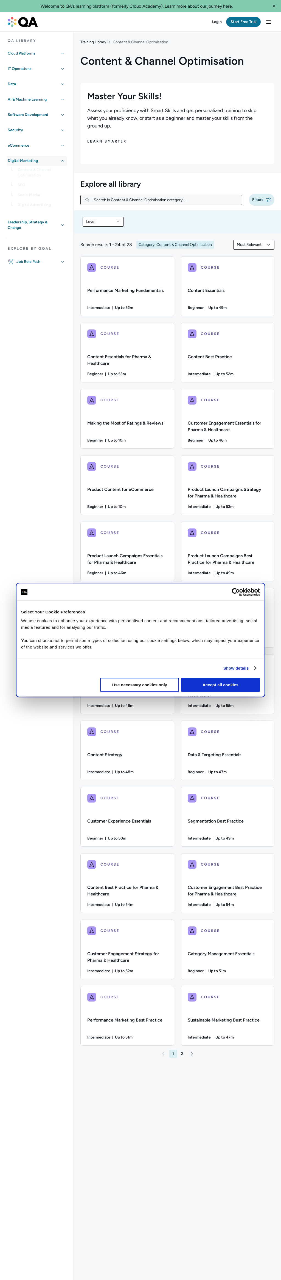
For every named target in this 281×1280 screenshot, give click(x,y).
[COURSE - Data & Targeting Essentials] (228, 750)
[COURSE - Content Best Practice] (228, 352)
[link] (41, 174)
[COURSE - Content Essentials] (228, 286)
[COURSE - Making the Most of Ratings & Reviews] (127, 419)
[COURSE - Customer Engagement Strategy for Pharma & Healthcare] (127, 949)
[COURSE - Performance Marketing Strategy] (127, 684)
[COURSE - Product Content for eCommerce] (127, 485)
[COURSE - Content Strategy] (127, 750)
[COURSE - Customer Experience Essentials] (127, 817)
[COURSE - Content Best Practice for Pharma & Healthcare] (127, 883)
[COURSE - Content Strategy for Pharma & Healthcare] (228, 684)
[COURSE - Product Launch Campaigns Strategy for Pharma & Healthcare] (228, 485)
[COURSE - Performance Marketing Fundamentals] (127, 286)
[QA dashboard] (22, 22)
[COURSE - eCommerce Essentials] (127, 618)
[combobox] (103, 222)
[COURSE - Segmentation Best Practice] (228, 817)
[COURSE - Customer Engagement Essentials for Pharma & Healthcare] (228, 419)
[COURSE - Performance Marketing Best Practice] (127, 1016)
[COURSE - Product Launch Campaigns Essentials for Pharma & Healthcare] (127, 551)
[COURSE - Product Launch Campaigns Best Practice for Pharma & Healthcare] (228, 551)
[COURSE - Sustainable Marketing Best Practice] (228, 1016)
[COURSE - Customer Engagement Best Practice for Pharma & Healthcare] (228, 883)
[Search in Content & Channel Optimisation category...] (165, 200)
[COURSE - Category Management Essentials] (228, 949)
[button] (274, 6)
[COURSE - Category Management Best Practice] (228, 618)
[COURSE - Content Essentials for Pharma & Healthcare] (127, 352)
